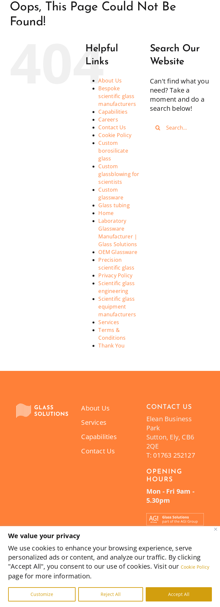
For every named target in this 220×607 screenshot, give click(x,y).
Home (106, 213)
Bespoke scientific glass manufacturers (117, 96)
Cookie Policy (195, 567)
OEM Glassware (117, 252)
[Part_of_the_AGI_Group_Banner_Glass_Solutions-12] (175, 516)
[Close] (215, 529)
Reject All (111, 594)
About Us (110, 80)
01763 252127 (174, 455)
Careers (108, 119)
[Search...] (180, 128)
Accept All (178, 594)
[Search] (158, 128)
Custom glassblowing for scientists (118, 174)
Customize (42, 594)
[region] (110, 566)
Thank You (111, 345)
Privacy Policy (115, 275)
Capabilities (112, 111)
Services (108, 322)
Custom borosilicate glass (113, 150)
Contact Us (112, 127)
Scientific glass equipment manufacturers (117, 306)
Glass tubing (113, 205)
